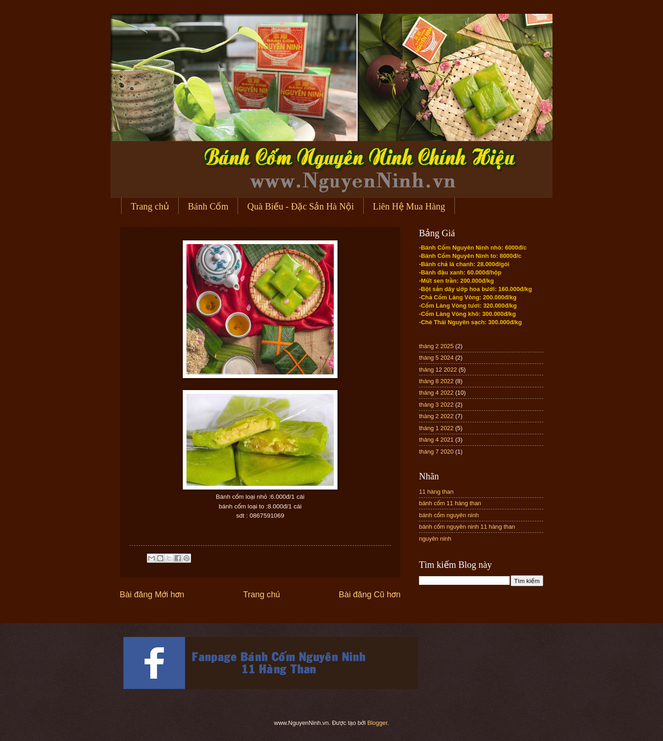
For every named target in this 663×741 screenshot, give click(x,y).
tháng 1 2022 (436, 428)
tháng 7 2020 (436, 451)
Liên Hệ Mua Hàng (409, 206)
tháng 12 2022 (438, 369)
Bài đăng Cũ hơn (370, 594)
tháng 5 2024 (436, 357)
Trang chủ (150, 206)
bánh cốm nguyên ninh (449, 515)
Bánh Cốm (208, 206)
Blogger (377, 722)
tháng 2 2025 (436, 346)
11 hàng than (436, 491)
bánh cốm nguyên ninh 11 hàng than (467, 526)
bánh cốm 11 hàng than (450, 503)
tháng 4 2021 (436, 439)
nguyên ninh (435, 538)
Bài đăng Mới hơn (152, 594)
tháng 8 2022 (436, 381)
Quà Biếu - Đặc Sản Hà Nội (300, 206)
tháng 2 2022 (436, 416)
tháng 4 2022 (436, 392)
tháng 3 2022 (436, 404)
